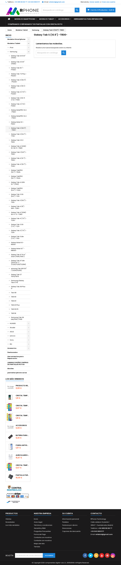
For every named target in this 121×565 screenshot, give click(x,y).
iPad (11, 47)
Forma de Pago (40, 534)
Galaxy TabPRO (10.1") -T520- (17, 177)
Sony (12, 340)
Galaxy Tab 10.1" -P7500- (17, 69)
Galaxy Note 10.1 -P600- (17, 123)
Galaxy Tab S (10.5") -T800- (18, 129)
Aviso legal (38, 522)
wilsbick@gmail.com (57, 2)
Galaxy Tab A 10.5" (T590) (18, 63)
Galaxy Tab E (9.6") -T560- (18, 153)
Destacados (12, 352)
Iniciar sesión (94, 2)
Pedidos (65, 522)
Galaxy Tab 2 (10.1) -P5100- (18, 87)
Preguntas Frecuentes (42, 531)
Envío (36, 519)
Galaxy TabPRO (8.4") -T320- (17, 189)
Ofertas (8, 519)
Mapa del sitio (39, 543)
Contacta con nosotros (43, 537)
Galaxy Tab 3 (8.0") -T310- (19, 201)
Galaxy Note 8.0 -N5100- (17, 243)
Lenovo (12, 336)
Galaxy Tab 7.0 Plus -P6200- (19, 75)
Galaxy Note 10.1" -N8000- (18, 249)
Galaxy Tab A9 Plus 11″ (18, 287)
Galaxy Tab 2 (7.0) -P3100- (18, 105)
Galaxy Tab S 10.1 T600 (17, 141)
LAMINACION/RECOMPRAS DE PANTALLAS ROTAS (17, 363)
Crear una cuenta (108, 2)
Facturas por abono (70, 525)
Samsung (13, 52)
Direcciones (66, 528)
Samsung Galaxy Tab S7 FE (17, 281)
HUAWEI (13, 323)
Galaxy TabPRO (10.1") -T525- (17, 171)
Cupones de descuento (71, 531)
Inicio (8, 35)
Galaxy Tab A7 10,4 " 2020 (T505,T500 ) (18, 255)
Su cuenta (67, 513)
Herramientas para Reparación (88, 19)
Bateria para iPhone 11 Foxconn (22, 435)
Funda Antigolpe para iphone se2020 (22, 445)
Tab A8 (13, 292)
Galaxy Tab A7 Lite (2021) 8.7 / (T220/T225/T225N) (18, 262)
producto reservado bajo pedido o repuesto (22, 386)
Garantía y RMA (40, 528)
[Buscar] (60, 10)
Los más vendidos (15, 379)
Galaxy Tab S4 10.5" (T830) (18, 57)
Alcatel (12, 327)
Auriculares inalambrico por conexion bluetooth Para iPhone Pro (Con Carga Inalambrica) (22, 455)
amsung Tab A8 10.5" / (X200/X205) (19, 269)
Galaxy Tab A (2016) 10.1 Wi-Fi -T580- (18, 147)
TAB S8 (13, 313)
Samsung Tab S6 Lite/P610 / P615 (17, 318)
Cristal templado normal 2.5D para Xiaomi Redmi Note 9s (22, 465)
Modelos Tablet (46, 19)
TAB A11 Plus (15, 305)
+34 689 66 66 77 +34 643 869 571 (27, 2)
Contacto (96, 513)
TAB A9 (13, 297)
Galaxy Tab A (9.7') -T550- (18, 159)
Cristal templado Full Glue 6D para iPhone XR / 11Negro (22, 415)
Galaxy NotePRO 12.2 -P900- (18, 111)
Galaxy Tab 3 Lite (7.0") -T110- (17, 237)
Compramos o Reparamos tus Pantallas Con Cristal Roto (35, 24)
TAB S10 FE (14, 309)
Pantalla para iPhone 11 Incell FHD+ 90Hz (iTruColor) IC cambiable (22, 475)
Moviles (10, 368)
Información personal (70, 519)
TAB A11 (13, 301)
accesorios (21, 425)
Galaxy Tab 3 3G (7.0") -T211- (17, 225)
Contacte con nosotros (43, 540)
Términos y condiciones (43, 525)
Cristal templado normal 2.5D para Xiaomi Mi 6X (22, 406)
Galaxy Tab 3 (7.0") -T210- (18, 231)
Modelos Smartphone (25, 19)
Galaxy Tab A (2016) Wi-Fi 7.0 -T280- (18, 213)
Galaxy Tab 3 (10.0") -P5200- (18, 81)
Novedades (10, 522)
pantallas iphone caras (17, 373)
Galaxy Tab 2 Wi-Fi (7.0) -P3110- (18, 99)
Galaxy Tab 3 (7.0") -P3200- (18, 93)
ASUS (12, 332)
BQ (11, 344)
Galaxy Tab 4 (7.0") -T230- (19, 219)
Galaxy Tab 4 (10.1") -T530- (19, 165)
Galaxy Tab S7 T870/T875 (16, 275)
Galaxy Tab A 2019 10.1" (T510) (18, 183)
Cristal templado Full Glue (22, 395)
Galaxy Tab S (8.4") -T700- (19, 135)
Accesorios (63, 19)
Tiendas (37, 547)
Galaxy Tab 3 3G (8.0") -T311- (17, 195)
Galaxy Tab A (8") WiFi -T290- (17, 207)
